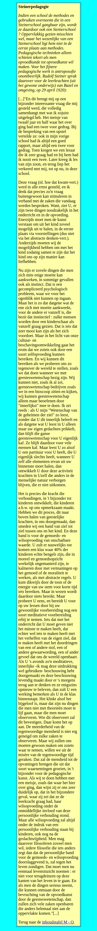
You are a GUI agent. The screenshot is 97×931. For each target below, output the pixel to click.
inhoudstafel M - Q (58, 922)
